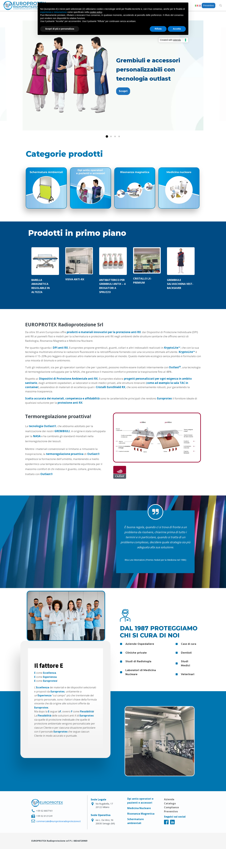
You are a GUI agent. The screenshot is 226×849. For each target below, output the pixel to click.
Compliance (171, 807)
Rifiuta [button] (158, 29)
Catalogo (170, 803)
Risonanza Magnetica (140, 813)
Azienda (169, 799)
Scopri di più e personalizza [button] (59, 29)
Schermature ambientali (135, 821)
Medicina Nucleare (139, 808)
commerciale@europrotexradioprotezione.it (58, 821)
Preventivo (208, 5)
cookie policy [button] (96, 12)
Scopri (123, 91)
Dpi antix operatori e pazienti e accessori (140, 800)
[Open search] (220, 5)
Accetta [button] (177, 29)
